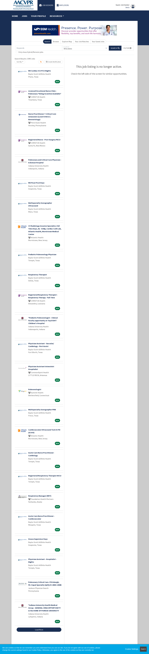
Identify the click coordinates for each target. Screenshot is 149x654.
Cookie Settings (131, 649)
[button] (127, 48)
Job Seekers (46, 5)
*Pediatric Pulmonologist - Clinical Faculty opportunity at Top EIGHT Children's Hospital (43, 320)
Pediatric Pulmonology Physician (42, 254)
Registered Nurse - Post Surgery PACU (44, 139)
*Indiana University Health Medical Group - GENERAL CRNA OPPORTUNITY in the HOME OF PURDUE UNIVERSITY (44, 608)
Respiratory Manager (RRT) (39, 496)
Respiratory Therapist (37, 274)
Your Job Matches (82, 41)
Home (15, 16)
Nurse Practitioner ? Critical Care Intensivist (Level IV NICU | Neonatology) (42, 117)
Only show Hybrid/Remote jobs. (31, 52)
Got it (143, 649)
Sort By (19, 62)
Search (47, 41)
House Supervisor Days (38, 539)
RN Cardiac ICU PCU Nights (39, 71)
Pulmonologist (34, 389)
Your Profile (38, 16)
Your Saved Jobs (98, 41)
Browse (56, 41)
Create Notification (53, 62)
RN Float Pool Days (36, 183)
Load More (39, 629)
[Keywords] (39, 48)
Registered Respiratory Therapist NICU (44, 475)
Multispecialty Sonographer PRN (42, 409)
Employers (63, 5)
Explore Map (67, 41)
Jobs (24, 16)
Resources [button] (56, 16)
